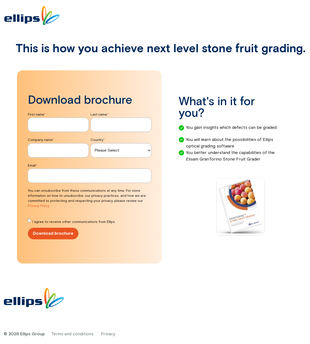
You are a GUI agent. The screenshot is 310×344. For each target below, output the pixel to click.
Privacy (108, 334)
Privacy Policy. (39, 206)
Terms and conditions (72, 334)
